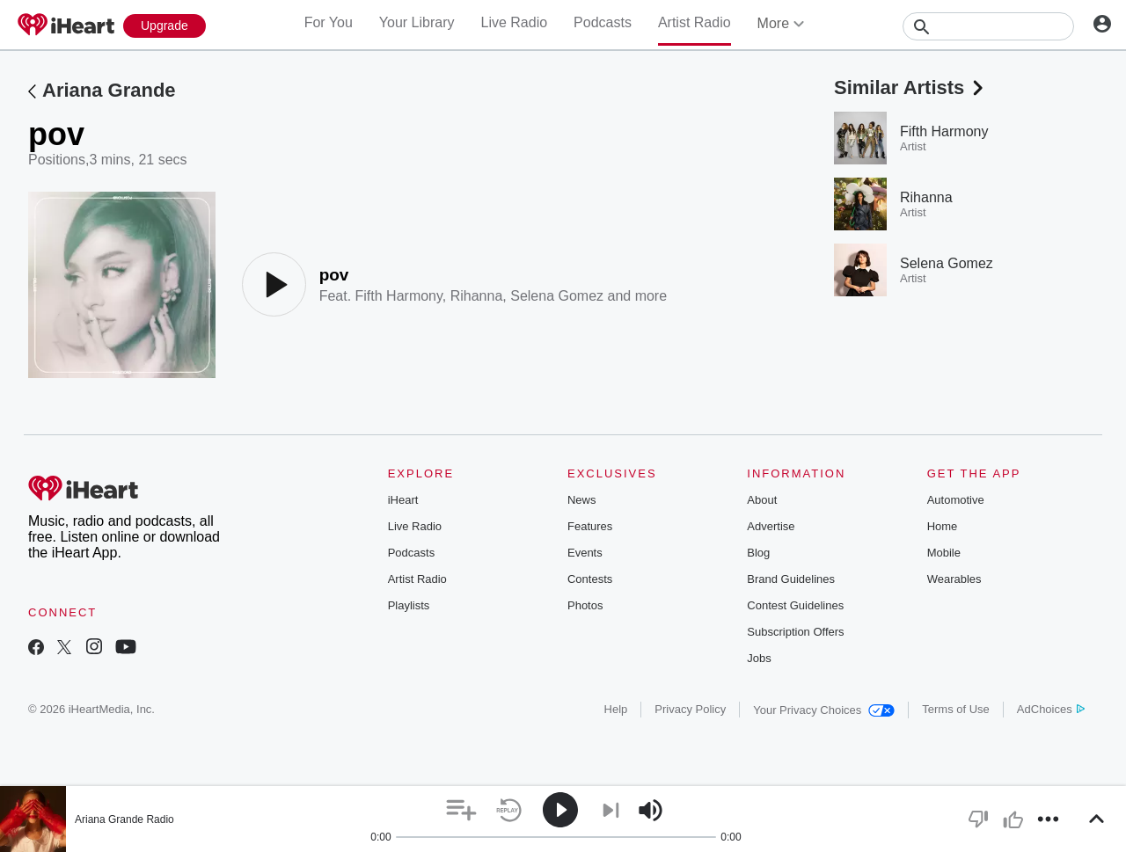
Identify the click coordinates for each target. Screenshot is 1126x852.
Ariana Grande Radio (124, 819)
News (581, 499)
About (762, 499)
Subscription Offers (795, 631)
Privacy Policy (690, 709)
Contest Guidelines (795, 605)
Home (942, 526)
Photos (585, 605)
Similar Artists (910, 87)
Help (616, 709)
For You (328, 22)
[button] (461, 810)
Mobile (944, 552)
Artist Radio (694, 22)
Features (589, 526)
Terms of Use (956, 709)
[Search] (988, 26)
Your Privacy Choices (824, 710)
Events (585, 552)
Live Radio (513, 22)
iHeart (403, 499)
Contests (589, 579)
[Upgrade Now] (164, 26)
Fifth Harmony (398, 295)
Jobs (759, 658)
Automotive (955, 499)
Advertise (770, 526)
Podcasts (603, 22)
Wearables (954, 579)
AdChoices (1051, 709)
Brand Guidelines (791, 579)
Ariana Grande (109, 90)
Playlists (409, 605)
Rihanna (476, 295)
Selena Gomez (556, 295)
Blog (758, 552)
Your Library (417, 22)
